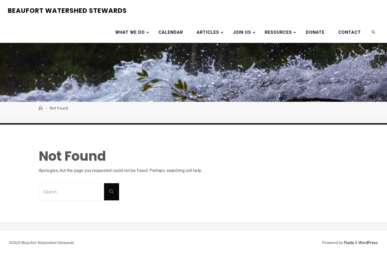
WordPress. (368, 243)
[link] (373, 32)
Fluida (348, 243)
